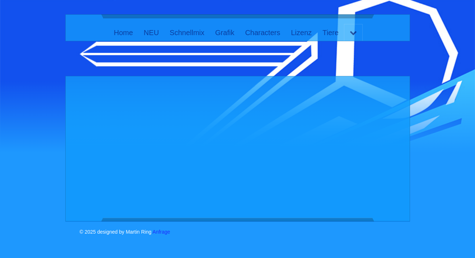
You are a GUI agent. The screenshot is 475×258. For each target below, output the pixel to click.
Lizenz (301, 33)
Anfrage (161, 232)
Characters (262, 33)
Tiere (330, 33)
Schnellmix (186, 33)
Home (123, 33)
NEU (151, 33)
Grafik (224, 33)
